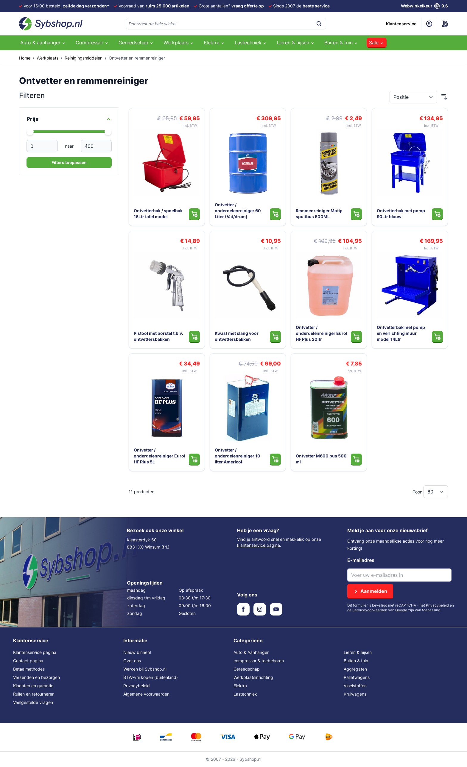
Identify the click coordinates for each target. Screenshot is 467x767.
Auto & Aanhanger (251, 652)
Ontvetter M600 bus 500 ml (321, 458)
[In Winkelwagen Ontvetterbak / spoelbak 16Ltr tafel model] (194, 214)
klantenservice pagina (258, 545)
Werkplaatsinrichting (253, 677)
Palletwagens (357, 677)
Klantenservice (401, 23)
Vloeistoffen (355, 685)
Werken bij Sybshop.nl (144, 668)
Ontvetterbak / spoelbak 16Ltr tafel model (158, 213)
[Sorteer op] (413, 97)
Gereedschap (247, 668)
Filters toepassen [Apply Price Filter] (69, 162)
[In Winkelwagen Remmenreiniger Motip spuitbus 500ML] (356, 214)
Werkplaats (47, 57)
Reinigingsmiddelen (83, 57)
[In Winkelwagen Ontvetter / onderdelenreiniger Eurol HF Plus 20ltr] (356, 336)
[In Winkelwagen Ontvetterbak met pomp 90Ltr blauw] (437, 214)
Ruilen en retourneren (34, 693)
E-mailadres (360, 560)
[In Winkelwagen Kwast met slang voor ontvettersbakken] (275, 336)
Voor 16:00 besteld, (66, 5)
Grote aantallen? (231, 5)
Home (24, 57)
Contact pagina (28, 660)
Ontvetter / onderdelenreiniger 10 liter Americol (237, 455)
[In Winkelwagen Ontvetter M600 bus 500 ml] (356, 459)
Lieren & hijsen (358, 652)
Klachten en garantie (33, 685)
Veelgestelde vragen (33, 702)
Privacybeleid (437, 605)
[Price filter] (69, 119)
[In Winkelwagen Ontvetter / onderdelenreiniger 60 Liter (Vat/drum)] (275, 214)
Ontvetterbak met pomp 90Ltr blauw (401, 213)
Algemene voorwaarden (146, 693)
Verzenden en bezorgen (36, 677)
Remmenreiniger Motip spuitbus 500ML (319, 213)
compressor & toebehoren (259, 660)
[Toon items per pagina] (436, 491)
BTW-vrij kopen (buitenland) (150, 677)
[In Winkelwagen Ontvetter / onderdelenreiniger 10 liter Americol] (275, 459)
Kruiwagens (355, 693)
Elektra (240, 685)
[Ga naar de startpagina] (51, 24)
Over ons (132, 660)
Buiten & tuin (356, 660)
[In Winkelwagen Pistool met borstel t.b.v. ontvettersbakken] (194, 336)
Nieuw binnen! (137, 652)
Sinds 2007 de (301, 5)
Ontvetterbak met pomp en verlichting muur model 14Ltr (401, 333)
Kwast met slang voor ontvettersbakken (237, 336)
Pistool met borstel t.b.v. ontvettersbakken (158, 336)
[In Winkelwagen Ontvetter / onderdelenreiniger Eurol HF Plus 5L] (194, 459)
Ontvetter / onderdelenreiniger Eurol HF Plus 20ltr (321, 333)
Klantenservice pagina (34, 652)
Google (401, 610)
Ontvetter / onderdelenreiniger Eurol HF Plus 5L (159, 455)
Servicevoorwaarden (369, 610)
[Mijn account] (429, 24)
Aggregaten (355, 668)
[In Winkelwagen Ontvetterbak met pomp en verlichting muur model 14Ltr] (437, 336)
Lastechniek (245, 693)
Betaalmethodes (29, 668)
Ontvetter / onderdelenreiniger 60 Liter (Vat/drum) (238, 210)
